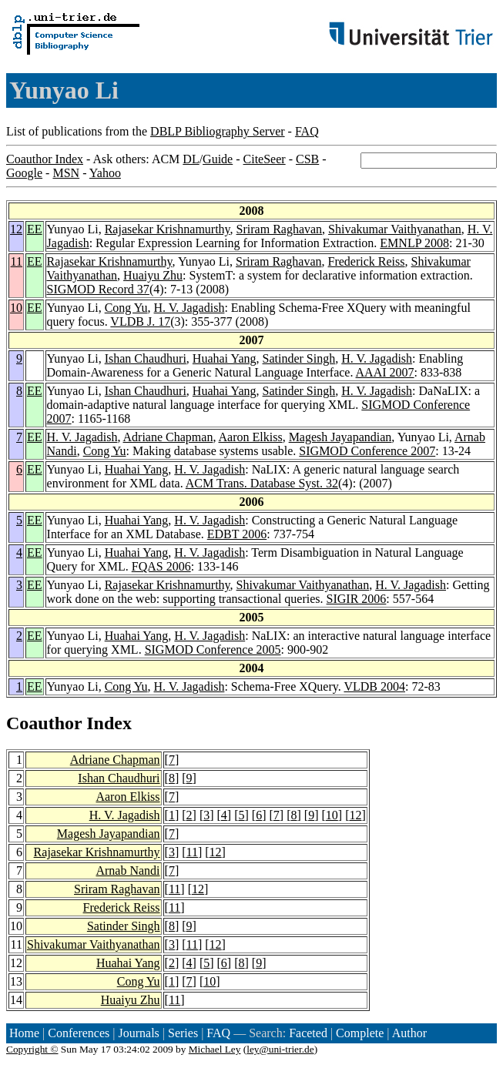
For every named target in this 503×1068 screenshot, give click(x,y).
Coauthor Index (44, 159)
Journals (138, 1033)
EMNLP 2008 (414, 242)
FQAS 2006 (161, 566)
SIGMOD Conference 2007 (367, 450)
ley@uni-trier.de (280, 1049)
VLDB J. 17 (140, 321)
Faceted (308, 1033)
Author (409, 1033)
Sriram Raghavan (279, 229)
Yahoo (105, 172)
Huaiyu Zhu (153, 275)
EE (34, 229)
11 (16, 261)
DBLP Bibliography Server (217, 131)
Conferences (78, 1033)
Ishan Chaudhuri (145, 358)
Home (24, 1033)
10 (16, 307)
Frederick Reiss (366, 261)
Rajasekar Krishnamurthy (167, 229)
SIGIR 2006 (357, 598)
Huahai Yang (225, 358)
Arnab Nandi (127, 870)
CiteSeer (264, 159)
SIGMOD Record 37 (98, 289)
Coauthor (44, 723)
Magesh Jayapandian (340, 437)
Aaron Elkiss (251, 437)
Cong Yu (126, 307)
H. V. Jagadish (189, 307)
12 (16, 229)
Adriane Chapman (168, 437)
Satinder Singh (299, 358)
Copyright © (32, 1049)
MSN (65, 172)
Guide (218, 159)
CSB (307, 159)
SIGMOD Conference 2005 (213, 649)
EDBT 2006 (237, 534)
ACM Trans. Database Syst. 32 (262, 483)
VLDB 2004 (374, 686)
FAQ (307, 131)
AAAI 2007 (385, 372)
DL (191, 159)
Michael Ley (215, 1049)
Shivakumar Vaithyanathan (394, 229)
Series (183, 1033)
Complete (360, 1033)
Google (24, 172)
